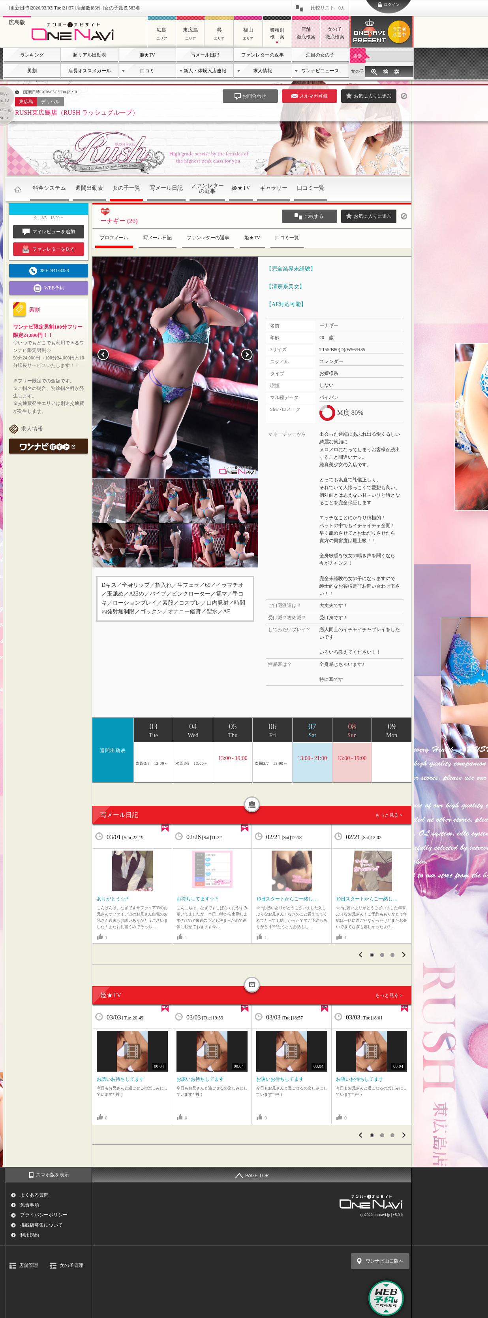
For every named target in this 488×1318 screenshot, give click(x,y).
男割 (32, 71)
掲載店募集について (41, 1225)
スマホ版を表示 (52, 1175)
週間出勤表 (89, 188)
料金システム (49, 188)
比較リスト (328, 8)
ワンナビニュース (320, 71)
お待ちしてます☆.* (197, 899)
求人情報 (262, 71)
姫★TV (147, 55)
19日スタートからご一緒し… (287, 899)
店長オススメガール (89, 71)
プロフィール (114, 237)
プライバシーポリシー (44, 1215)
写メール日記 (205, 55)
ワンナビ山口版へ (385, 1261)
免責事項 (29, 1205)
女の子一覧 (126, 188)
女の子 (357, 71)
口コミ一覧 (311, 188)
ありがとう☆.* (113, 899)
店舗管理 (28, 1265)
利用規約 (29, 1235)
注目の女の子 (320, 55)
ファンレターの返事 (262, 55)
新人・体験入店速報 (205, 71)
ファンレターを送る (49, 249)
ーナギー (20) (119, 220)
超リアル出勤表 (89, 55)
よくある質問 (34, 1195)
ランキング (32, 55)
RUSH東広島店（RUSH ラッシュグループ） (77, 112)
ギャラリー (273, 188)
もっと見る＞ (389, 815)
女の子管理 (71, 1265)
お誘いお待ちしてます (120, 1079)
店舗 (357, 55)
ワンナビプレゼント (400, 32)
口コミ (147, 71)
